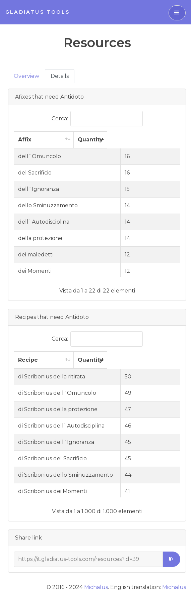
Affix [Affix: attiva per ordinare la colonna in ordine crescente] (24, 139)
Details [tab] (60, 76)
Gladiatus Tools (37, 12)
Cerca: (97, 118)
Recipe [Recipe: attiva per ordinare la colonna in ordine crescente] (28, 360)
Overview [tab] (26, 76)
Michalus (96, 587)
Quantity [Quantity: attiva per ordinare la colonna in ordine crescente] (151, 139)
